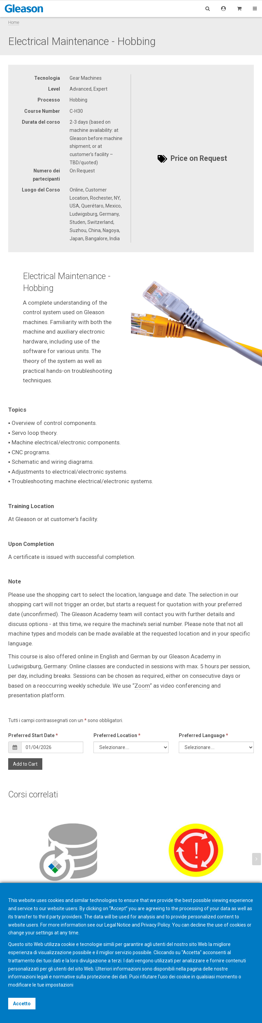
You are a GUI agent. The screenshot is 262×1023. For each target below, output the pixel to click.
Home (13, 22)
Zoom (142, 685)
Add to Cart (25, 764)
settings (44, 932)
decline (198, 925)
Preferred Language (203, 735)
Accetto (22, 1003)
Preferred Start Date (33, 735)
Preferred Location (117, 735)
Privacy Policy (155, 925)
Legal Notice (117, 925)
